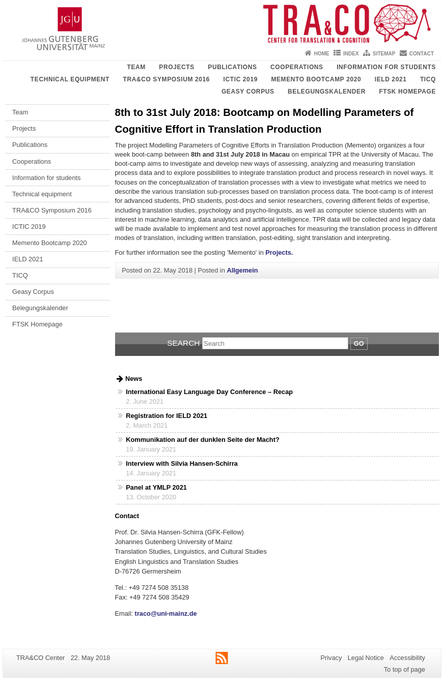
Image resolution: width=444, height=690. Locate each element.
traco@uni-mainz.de (165, 613)
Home (321, 53)
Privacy (331, 658)
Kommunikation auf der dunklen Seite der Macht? (202, 439)
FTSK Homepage (407, 91)
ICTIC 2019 (241, 79)
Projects (176, 67)
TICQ (428, 79)
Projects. (279, 252)
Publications (232, 67)
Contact (421, 53)
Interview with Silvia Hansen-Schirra (182, 463)
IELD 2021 (391, 79)
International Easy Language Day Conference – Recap (209, 392)
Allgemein (242, 270)
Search (183, 343)
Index (351, 53)
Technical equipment (70, 79)
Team (136, 67)
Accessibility (407, 658)
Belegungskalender (327, 91)
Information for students (386, 67)
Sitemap (384, 53)
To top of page (404, 669)
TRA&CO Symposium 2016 (166, 79)
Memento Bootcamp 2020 (316, 79)
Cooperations (296, 67)
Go (359, 343)
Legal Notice (366, 658)
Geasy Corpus (247, 91)
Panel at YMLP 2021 (156, 487)
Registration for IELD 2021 (166, 415)
